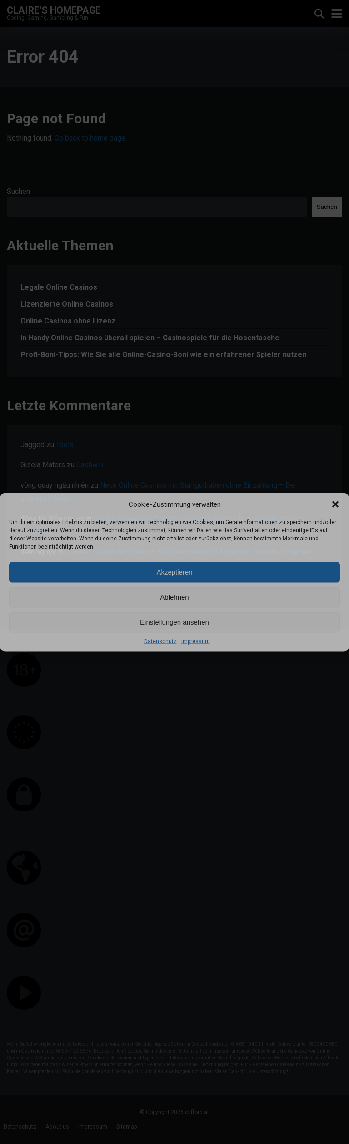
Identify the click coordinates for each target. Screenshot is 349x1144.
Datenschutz (160, 641)
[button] (335, 504)
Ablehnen (174, 597)
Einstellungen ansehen (174, 622)
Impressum (195, 641)
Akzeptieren (174, 572)
